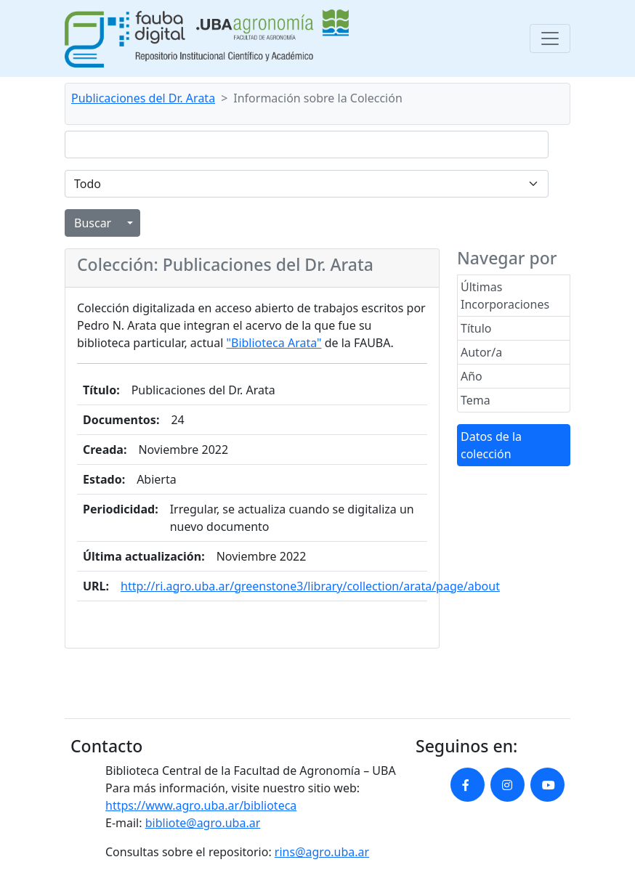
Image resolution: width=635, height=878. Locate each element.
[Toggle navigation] (550, 38)
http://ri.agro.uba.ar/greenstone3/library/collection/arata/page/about (310, 586)
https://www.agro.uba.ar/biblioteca (200, 805)
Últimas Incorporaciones (505, 295)
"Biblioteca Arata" (273, 343)
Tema (475, 400)
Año (471, 376)
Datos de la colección (491, 445)
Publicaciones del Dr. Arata (143, 98)
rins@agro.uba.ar (322, 852)
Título (476, 328)
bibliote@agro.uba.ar (203, 823)
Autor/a (481, 352)
